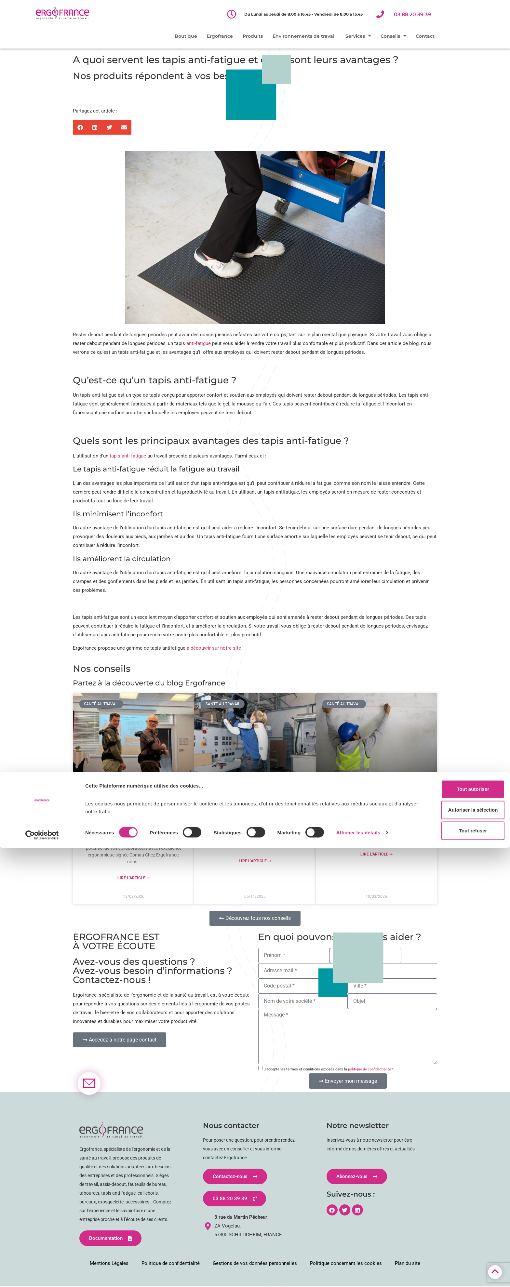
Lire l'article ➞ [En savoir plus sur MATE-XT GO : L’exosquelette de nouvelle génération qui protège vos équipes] (133, 878)
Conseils (393, 36)
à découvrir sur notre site (214, 648)
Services (358, 36)
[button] (80, 127)
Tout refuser (456, 1270)
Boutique (186, 36)
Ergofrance (220, 36)
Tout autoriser (455, 1228)
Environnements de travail (304, 36)
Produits (253, 36)
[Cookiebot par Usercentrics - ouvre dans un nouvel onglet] (42, 1274)
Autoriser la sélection (456, 1249)
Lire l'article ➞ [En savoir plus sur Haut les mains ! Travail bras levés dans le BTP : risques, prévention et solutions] (376, 854)
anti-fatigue (198, 343)
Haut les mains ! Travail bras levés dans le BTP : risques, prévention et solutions (376, 800)
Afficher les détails (358, 1271)
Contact (425, 36)
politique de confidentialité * (371, 1069)
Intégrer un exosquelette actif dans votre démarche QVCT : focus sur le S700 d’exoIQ (255, 800)
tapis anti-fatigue (128, 456)
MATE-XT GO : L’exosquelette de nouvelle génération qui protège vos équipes (134, 810)
